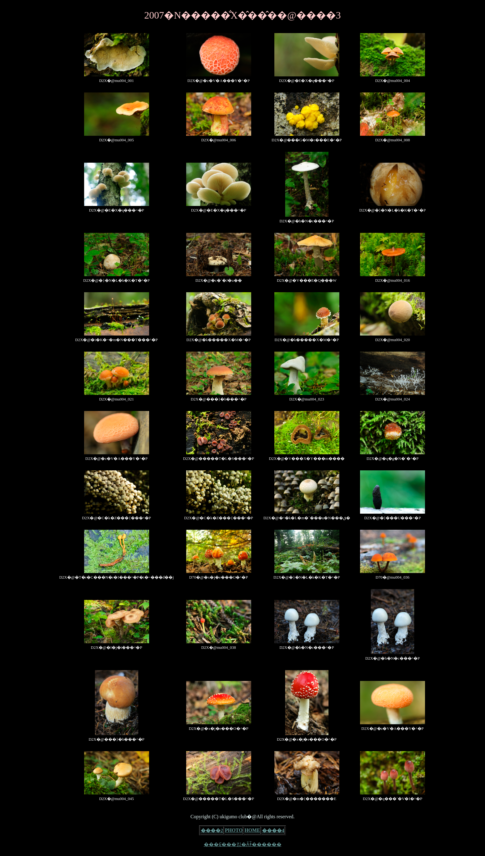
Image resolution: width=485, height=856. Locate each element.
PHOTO (234, 830)
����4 (273, 830)
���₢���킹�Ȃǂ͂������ (242, 844)
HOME (252, 830)
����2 (212, 830)
